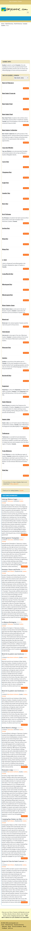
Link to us (10, 928)
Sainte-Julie (6, 419)
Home (2, 23)
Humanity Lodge (7, 770)
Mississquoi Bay (7, 295)
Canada (25, 23)
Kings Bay (5, 249)
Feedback (4, 928)
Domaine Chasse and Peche (11, 569)
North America (18, 23)
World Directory (9, 23)
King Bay (5, 239)
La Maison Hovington (9, 622)
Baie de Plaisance (8, 83)
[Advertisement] (15, 43)
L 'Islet (4, 260)
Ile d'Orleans (6, 214)
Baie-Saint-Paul (7, 114)
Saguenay (5, 386)
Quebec (3, 25)
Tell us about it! (14, 484)
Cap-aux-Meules (7, 148)
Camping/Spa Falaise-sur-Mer (12, 819)
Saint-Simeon (6, 402)
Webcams (4, 926)
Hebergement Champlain (10, 538)
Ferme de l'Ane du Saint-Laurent (13, 861)
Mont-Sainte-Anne (8, 305)
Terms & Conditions (17, 926)
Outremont (6, 332)
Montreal (5, 319)
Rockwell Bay (6, 375)
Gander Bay (6, 193)
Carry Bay (5, 162)
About (24, 926)
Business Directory (19, 924)
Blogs (9, 926)
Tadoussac (5, 433)
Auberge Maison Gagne (9, 499)
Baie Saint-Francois (8, 93)
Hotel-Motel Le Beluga (9, 728)
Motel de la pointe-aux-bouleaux (13, 654)
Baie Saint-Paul (7, 104)
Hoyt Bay (5, 204)
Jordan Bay (6, 228)
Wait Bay (5, 470)
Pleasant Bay (6, 347)
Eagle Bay (5, 183)
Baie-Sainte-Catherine (9, 130)
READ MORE (24, 534)
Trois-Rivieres (7, 451)
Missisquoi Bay (7, 284)
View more (25, 88)
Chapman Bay (7, 172)
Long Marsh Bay (7, 274)
